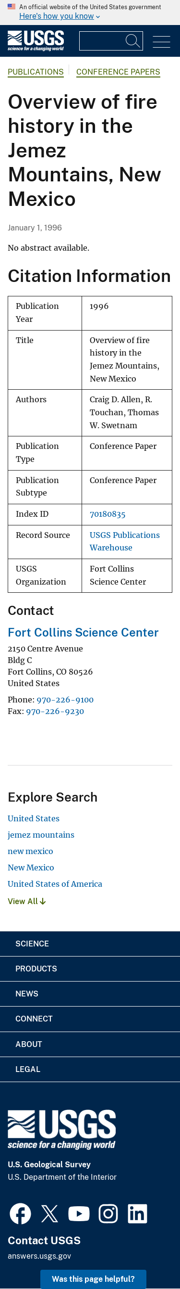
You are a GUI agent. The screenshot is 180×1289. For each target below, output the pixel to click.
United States (34, 818)
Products (36, 968)
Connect (34, 1018)
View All (27, 901)
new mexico (30, 851)
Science (32, 943)
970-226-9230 (55, 711)
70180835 (108, 514)
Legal (27, 1069)
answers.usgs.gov (39, 1256)
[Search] (133, 41)
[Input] (111, 41)
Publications (36, 72)
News (26, 993)
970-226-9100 (65, 699)
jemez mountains (41, 835)
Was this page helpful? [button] (93, 1279)
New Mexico (31, 867)
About (28, 1044)
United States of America (55, 884)
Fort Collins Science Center (83, 632)
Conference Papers (118, 72)
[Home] (36, 48)
